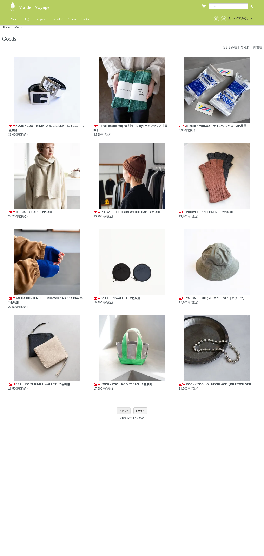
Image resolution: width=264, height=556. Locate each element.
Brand (56, 19)
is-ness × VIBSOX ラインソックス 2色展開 (212, 126)
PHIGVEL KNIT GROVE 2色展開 (206, 212)
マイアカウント (240, 18)
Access (72, 19)
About (14, 19)
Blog (26, 19)
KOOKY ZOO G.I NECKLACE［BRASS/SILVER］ (216, 384)
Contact (86, 19)
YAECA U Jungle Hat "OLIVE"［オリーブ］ (212, 298)
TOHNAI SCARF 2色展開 (30, 212)
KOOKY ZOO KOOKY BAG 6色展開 (122, 384)
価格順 (245, 47)
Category (39, 19)
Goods (18, 27)
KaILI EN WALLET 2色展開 (116, 298)
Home (6, 27)
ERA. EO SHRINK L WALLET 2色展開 (39, 384)
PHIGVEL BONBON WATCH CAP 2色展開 (126, 212)
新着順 (257, 47)
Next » (140, 410)
